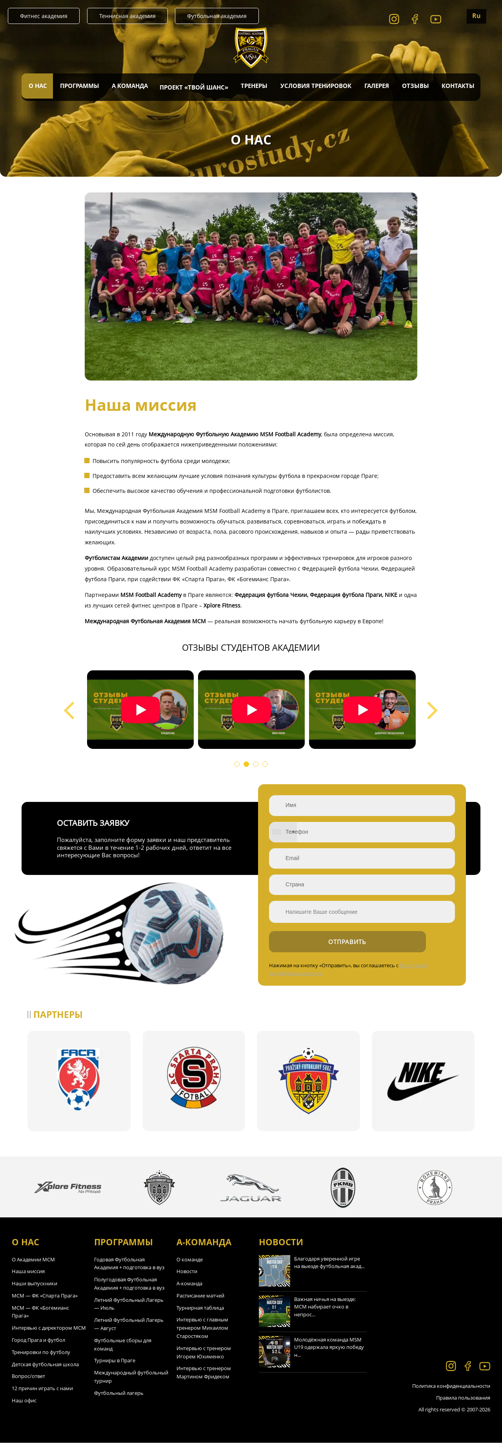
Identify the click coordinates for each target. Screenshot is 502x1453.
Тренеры (254, 87)
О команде (189, 1269)
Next (433, 703)
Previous (69, 703)
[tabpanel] (140, 709)
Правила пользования (463, 1407)
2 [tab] (248, 766)
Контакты (457, 87)
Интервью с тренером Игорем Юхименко (203, 1362)
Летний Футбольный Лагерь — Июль (129, 1313)
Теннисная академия (127, 16)
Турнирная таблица (200, 1317)
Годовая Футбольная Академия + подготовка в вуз (129, 1273)
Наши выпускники (34, 1293)
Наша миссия (28, 1281)
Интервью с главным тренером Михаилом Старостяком (202, 1338)
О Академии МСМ (33, 1269)
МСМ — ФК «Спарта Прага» (45, 1305)
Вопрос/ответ (28, 1386)
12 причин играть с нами (42, 1398)
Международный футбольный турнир (131, 1386)
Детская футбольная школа (45, 1374)
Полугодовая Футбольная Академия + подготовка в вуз (129, 1293)
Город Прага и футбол (38, 1349)
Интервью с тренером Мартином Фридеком (203, 1382)
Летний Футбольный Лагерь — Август (129, 1333)
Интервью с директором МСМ (49, 1337)
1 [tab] (238, 766)
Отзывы (414, 87)
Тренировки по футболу (41, 1361)
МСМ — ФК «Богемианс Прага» (40, 1321)
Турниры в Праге (114, 1370)
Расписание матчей (200, 1305)
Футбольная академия (217, 16)
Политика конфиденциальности (451, 1395)
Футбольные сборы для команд (122, 1354)
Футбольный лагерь (119, 1402)
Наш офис (24, 1410)
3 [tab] (257, 766)
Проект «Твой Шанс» (194, 87)
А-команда (189, 1293)
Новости (186, 1281)
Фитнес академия (43, 16)
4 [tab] (267, 766)
